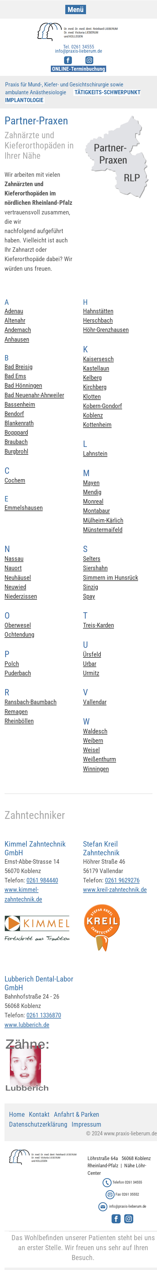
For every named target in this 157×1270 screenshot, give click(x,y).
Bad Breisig (18, 366)
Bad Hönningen (23, 385)
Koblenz (93, 415)
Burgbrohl (16, 451)
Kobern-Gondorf (102, 406)
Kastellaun (96, 368)
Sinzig (90, 587)
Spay (89, 596)
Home (17, 1114)
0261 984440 (42, 880)
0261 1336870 (43, 1015)
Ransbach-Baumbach (31, 702)
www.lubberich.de (27, 1024)
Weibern (93, 740)
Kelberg (92, 377)
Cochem (15, 480)
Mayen (91, 482)
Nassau (14, 558)
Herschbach (98, 320)
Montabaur (96, 510)
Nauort (13, 568)
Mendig (92, 492)
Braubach (16, 441)
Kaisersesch (98, 359)
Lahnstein (95, 453)
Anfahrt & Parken (76, 1114)
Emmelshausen (24, 507)
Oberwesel (18, 625)
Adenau (14, 311)
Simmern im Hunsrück (110, 577)
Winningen (96, 768)
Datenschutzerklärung (38, 1124)
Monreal (93, 501)
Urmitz (91, 673)
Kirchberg (94, 387)
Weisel (91, 750)
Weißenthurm (99, 759)
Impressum (86, 1124)
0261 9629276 (122, 880)
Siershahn (95, 568)
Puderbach (18, 673)
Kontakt (39, 1114)
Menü (76, 9)
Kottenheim (97, 424)
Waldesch (95, 731)
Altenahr (15, 320)
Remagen (16, 711)
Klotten (92, 396)
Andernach (18, 329)
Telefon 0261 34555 (127, 1182)
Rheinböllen (19, 721)
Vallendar (94, 702)
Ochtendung (19, 634)
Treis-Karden (98, 625)
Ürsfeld (92, 654)
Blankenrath (19, 423)
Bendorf (14, 413)
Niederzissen (21, 596)
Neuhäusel (18, 577)
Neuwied (15, 587)
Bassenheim (20, 404)
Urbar (89, 663)
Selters (91, 558)
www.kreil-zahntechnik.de (115, 889)
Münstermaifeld (102, 529)
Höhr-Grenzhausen (106, 329)
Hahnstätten (98, 311)
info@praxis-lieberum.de (127, 1206)
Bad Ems (15, 376)
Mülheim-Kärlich (103, 520)
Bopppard (16, 432)
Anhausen (17, 339)
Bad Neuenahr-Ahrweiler (34, 395)
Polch (12, 663)
